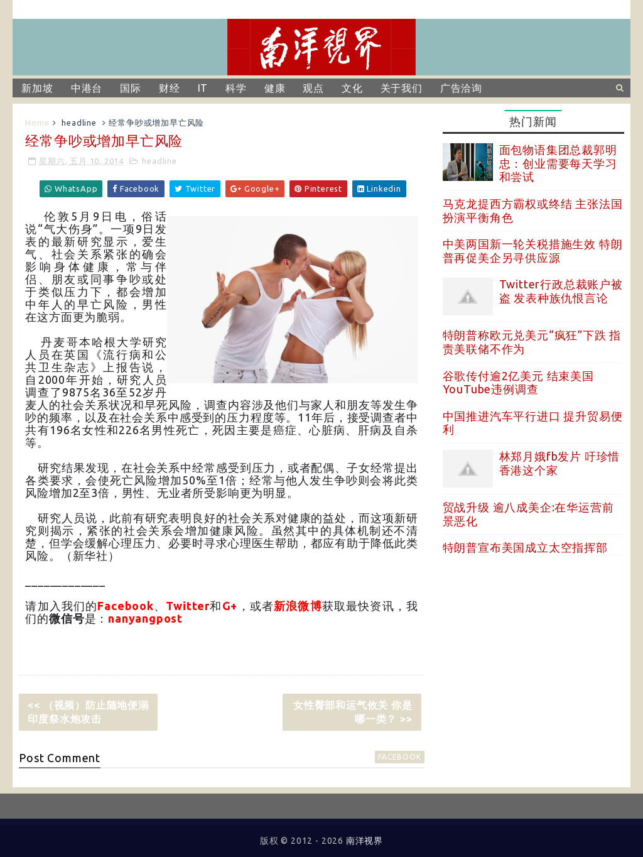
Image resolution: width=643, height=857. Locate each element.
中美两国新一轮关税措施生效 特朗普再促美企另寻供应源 (533, 250)
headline (79, 122)
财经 (169, 88)
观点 (313, 88)
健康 (275, 88)
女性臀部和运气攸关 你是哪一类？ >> (353, 711)
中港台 (86, 88)
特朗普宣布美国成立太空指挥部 (525, 547)
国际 (130, 88)
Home (37, 122)
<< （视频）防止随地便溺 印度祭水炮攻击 (93, 711)
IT (203, 88)
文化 (352, 88)
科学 (236, 88)
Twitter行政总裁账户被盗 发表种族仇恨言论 (561, 291)
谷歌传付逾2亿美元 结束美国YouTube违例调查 (518, 382)
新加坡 (37, 88)
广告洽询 (461, 88)
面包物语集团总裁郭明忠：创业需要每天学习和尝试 (558, 163)
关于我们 (402, 88)
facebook (399, 757)
